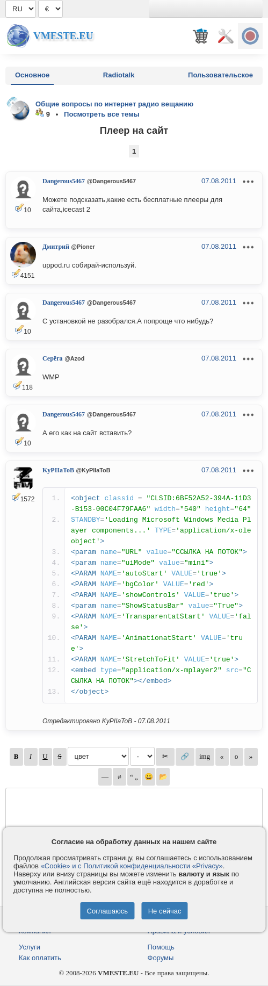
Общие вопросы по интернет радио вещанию (114, 104)
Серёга (52, 358)
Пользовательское (220, 75)
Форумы (161, 958)
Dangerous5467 (63, 181)
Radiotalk (119, 75)
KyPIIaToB (58, 470)
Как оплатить (40, 958)
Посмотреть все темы (102, 114)
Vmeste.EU (63, 35)
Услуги (29, 947)
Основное (32, 75)
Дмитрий (55, 246)
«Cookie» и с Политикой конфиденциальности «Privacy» (132, 866)
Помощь (161, 947)
